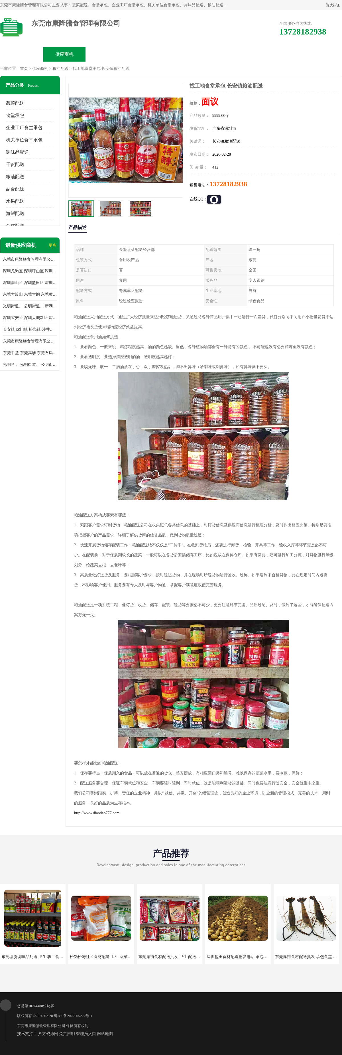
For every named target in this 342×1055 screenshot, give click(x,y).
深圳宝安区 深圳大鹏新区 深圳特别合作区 (30, 318)
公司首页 (22, 54)
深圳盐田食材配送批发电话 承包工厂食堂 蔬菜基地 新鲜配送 (260, 957)
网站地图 (105, 1034)
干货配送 (15, 164)
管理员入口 (86, 1034)
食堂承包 (15, 115)
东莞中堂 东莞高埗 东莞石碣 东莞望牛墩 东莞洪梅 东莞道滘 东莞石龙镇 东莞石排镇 (30, 353)
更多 (53, 245)
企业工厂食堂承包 (24, 127)
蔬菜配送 (15, 103)
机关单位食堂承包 (24, 139)
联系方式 (278, 54)
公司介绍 (150, 54)
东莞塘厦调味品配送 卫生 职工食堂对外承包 (40, 957)
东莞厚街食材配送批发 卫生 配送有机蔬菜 (175, 957)
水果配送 (15, 201)
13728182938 (228, 184)
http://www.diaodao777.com (96, 813)
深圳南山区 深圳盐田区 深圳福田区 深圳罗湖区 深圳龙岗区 (30, 283)
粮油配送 (60, 68)
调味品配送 (17, 152)
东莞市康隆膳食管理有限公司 (41, 1026)
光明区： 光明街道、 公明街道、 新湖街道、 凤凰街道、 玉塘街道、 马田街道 (30, 364)
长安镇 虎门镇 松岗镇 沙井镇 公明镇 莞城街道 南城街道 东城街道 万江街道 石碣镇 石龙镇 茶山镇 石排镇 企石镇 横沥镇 (30, 329)
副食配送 (15, 188)
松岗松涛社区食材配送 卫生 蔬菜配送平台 (107, 957)
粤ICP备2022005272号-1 (73, 1016)
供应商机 (64, 54)
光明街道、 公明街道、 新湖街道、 (30, 306)
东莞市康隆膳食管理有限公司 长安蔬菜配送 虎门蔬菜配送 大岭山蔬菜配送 (30, 341)
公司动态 (193, 54)
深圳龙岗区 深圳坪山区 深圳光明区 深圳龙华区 (30, 271)
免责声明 (67, 1034)
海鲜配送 (15, 213)
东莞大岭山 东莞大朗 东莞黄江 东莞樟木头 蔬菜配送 (30, 294)
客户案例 (235, 54)
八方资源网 (48, 1034)
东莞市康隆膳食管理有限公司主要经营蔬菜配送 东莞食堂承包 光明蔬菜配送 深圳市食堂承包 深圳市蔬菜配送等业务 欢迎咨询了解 (30, 259)
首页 (24, 68)
